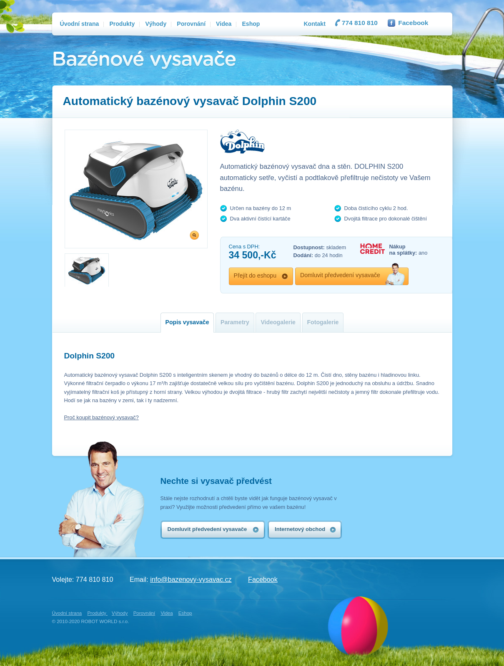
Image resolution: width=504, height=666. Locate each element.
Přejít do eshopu (255, 275)
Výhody (120, 613)
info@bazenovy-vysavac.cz (190, 579)
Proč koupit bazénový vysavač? (101, 417)
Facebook (413, 22)
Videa (166, 613)
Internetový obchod (300, 529)
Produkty (97, 613)
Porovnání (144, 613)
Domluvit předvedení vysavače (340, 275)
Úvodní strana (67, 613)
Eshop (185, 613)
